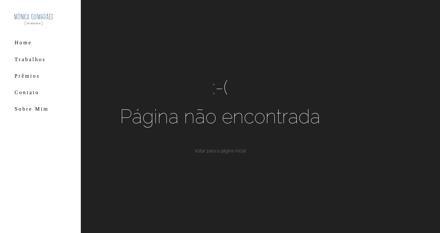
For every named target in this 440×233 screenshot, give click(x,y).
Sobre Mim (32, 109)
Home (23, 42)
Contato (27, 92)
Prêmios (27, 76)
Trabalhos (30, 59)
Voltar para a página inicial (220, 151)
